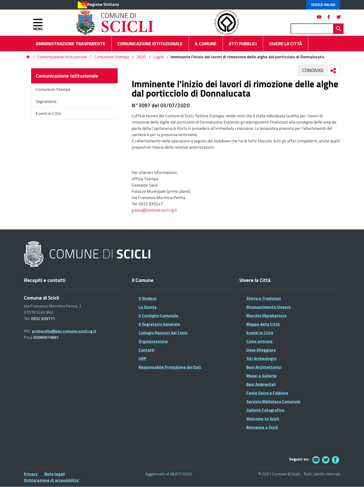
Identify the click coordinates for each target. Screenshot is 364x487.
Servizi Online (323, 4)
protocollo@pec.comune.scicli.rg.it (64, 331)
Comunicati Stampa (111, 57)
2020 (141, 57)
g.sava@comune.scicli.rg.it (154, 210)
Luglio (158, 57)
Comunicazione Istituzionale (62, 57)
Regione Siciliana (103, 4)
